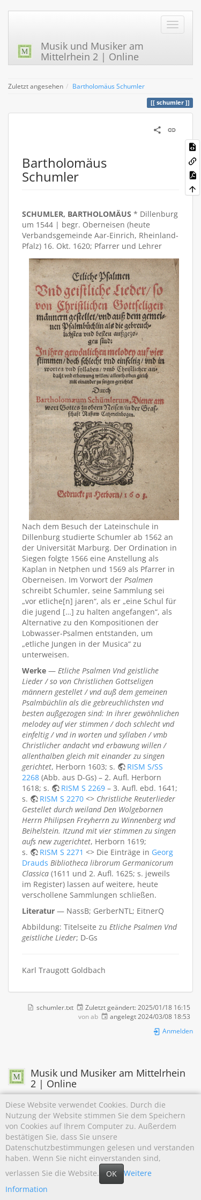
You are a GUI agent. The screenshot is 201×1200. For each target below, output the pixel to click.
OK (111, 1173)
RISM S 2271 (62, 852)
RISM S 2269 (83, 788)
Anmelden (173, 1030)
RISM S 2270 (62, 799)
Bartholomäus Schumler (108, 86)
